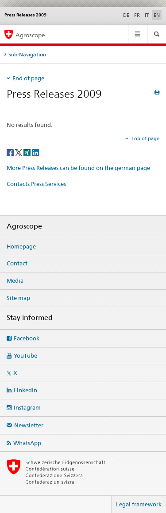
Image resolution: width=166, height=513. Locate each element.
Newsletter (28, 425)
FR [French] (137, 15)
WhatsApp (27, 442)
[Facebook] (11, 152)
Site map (18, 297)
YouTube (25, 355)
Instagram (27, 407)
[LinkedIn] (35, 152)
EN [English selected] (157, 15)
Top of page (144, 138)
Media (15, 280)
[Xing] (27, 152)
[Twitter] (19, 152)
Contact (17, 263)
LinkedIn (25, 390)
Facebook (26, 338)
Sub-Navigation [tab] (27, 54)
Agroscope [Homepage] (30, 35)
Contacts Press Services (36, 183)
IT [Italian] (147, 15)
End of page (28, 78)
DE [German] (126, 15)
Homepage (21, 246)
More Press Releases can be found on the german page (78, 167)
